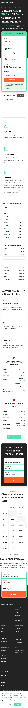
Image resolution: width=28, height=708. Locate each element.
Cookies (3, 682)
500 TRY (6, 267)
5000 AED (6, 231)
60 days (6, 99)
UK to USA (17, 634)
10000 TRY (7, 276)
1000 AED (6, 228)
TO (4, 55)
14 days (12, 99)
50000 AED (7, 237)
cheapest (2, 567)
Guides (16, 612)
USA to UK (17, 636)
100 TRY (6, 264)
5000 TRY (6, 273)
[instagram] (5, 672)
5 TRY (5, 252)
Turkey (23, 420)
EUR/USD (3, 661)
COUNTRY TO (8, 466)
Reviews (17, 609)
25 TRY (6, 258)
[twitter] (7, 672)
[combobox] (14, 49)
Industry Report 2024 (6, 634)
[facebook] (2, 672)
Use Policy (3, 685)
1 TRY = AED (6, 71)
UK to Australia (18, 642)
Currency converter (19, 650)
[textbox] (12, 49)
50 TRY (6, 261)
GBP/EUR (3, 650)
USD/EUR (3, 664)
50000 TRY (7, 279)
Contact (3, 631)
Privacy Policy (4, 675)
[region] (14, 222)
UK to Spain (18, 628)
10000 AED (7, 234)
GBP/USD (3, 655)
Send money (18, 606)
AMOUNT (5, 38)
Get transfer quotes (14, 79)
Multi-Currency (18, 620)
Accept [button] (17, 704)
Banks (16, 617)
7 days (16, 99)
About (2, 628)
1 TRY (5, 249)
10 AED (6, 213)
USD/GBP (3, 658)
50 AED (6, 219)
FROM (5, 45)
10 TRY (5, 255)
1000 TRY (6, 270)
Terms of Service (5, 679)
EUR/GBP (3, 653)
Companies (17, 615)
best (24, 565)
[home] (7, 2)
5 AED (5, 210)
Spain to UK (18, 631)
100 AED (6, 222)
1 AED (5, 207)
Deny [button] (10, 704)
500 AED (6, 225)
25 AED (6, 216)
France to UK (18, 639)
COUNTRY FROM (8, 460)
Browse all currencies (14, 437)
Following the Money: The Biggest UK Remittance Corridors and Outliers (6, 639)
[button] (25, 2)
